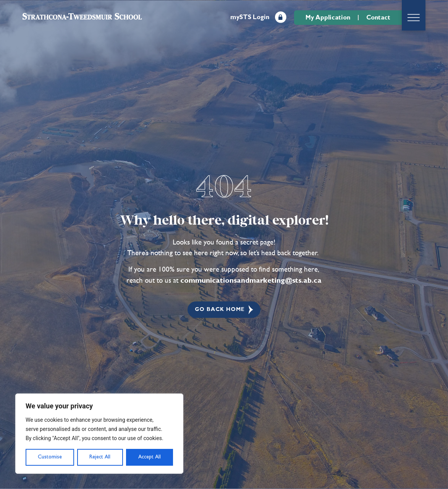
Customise (50, 457)
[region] (99, 433)
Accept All (149, 457)
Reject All (99, 457)
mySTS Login (249, 17)
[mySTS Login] (280, 17)
